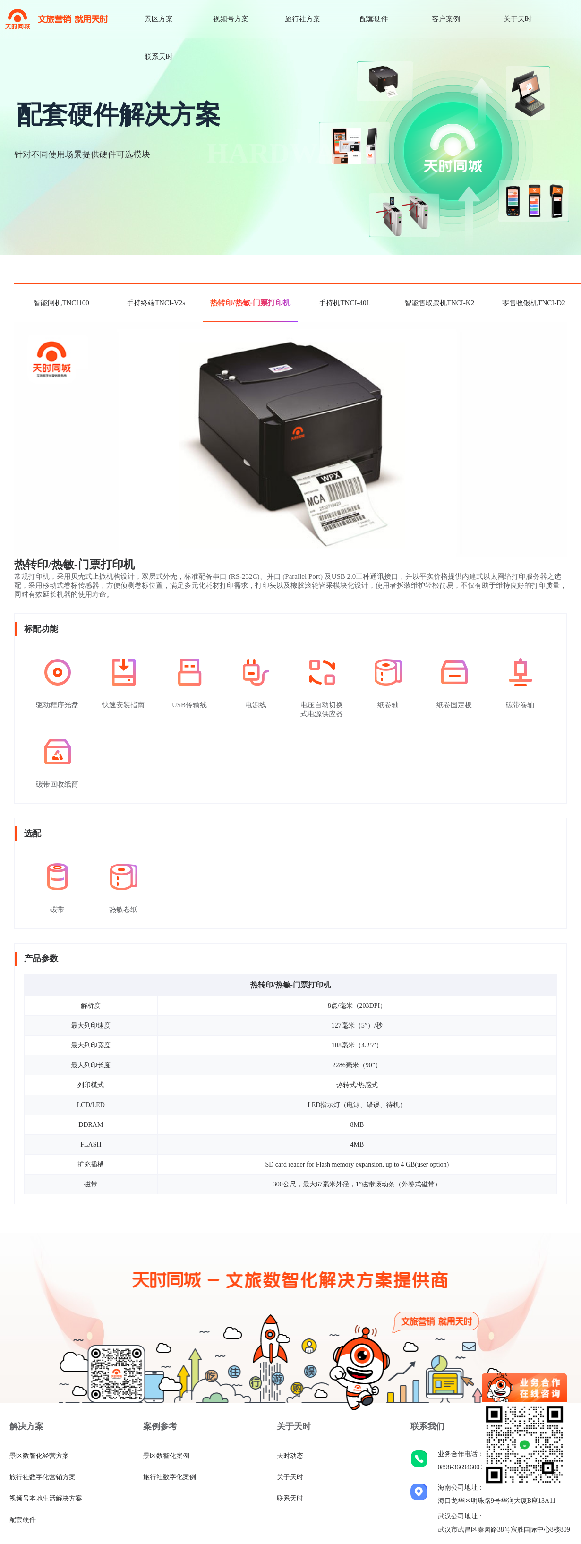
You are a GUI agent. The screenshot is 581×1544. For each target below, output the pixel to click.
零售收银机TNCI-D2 (533, 303)
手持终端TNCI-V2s (156, 303)
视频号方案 (230, 19)
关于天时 (518, 19)
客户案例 (446, 19)
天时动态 (290, 1455)
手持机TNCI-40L (344, 303)
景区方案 (159, 19)
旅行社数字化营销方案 (42, 1477)
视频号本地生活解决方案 (45, 1498)
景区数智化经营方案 (39, 1455)
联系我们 (427, 1426)
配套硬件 (374, 19)
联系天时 (159, 56)
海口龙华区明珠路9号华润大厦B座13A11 (497, 1500)
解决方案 (26, 1426)
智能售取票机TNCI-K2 (439, 303)
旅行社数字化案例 (169, 1477)
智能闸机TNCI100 (61, 303)
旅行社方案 (302, 19)
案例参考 (160, 1426)
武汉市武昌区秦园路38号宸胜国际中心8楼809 (504, 1529)
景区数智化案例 (166, 1455)
